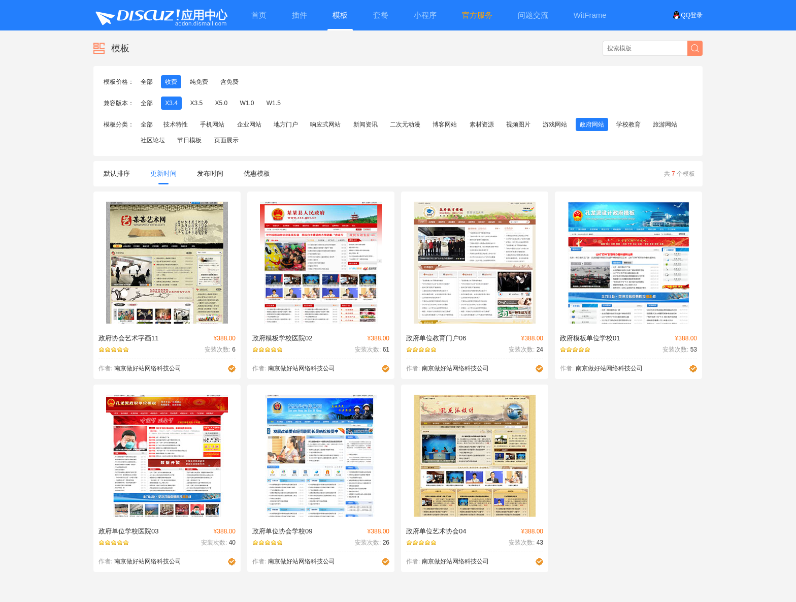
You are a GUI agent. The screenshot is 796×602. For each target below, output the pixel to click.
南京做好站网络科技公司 (147, 368)
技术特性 (175, 124)
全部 (147, 81)
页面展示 (226, 140)
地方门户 (286, 124)
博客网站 (445, 124)
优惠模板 (257, 173)
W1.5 (274, 103)
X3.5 (196, 103)
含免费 (229, 81)
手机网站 (212, 124)
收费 (171, 81)
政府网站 (592, 124)
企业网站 (249, 124)
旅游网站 (665, 124)
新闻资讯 (365, 124)
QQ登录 (688, 15)
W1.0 (247, 103)
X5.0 (221, 103)
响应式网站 (325, 124)
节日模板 (189, 140)
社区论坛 (153, 140)
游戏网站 (555, 124)
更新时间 (163, 177)
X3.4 (171, 103)
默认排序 (117, 173)
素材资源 (482, 124)
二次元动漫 (405, 124)
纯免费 (199, 81)
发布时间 (210, 173)
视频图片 (518, 124)
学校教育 (628, 124)
